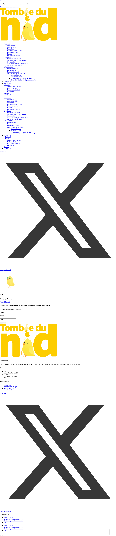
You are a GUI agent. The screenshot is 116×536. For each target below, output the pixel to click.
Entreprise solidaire (16, 76)
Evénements (10, 91)
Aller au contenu (5, 1)
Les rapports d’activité (13, 90)
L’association (7, 44)
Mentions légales (9, 517)
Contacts (6, 93)
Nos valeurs (10, 49)
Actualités (7, 85)
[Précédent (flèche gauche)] (0, 535)
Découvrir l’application (14, 59)
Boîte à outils (7, 83)
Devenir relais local (13, 72)
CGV (5, 522)
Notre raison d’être (12, 47)
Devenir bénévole (12, 68)
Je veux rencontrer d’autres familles (17, 63)
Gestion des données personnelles (13, 519)
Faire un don (7, 94)
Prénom (2, 312)
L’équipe (9, 54)
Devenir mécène (12, 70)
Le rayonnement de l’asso (14, 50)
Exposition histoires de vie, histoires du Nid (23, 80)
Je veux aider (11, 62)
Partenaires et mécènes (13, 55)
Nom (2, 316)
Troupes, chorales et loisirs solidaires (21, 78)
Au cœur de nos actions (14, 86)
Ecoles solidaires (16, 75)
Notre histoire (11, 45)
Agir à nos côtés (8, 67)
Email (2, 319)
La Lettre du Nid (12, 88)
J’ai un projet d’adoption (14, 65)
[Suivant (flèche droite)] (2, 535)
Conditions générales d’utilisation (13, 521)
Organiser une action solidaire (16, 73)
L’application (7, 57)
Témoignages (7, 81)
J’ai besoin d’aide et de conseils (16, 60)
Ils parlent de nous (12, 52)
